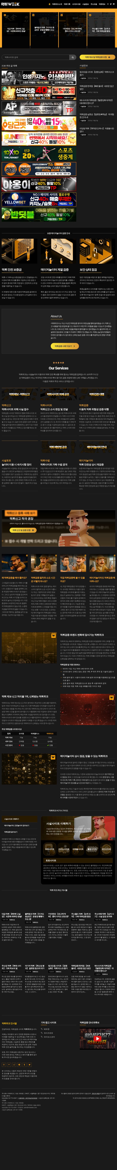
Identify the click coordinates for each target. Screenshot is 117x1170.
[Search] (72, 57)
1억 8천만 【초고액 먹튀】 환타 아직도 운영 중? (58, 915)
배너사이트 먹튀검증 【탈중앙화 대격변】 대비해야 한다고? (103, 968)
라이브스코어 (49, 1036)
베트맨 (46, 1029)
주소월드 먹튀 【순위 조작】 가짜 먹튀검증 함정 (81, 915)
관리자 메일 (95, 1093)
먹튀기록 (5, 920)
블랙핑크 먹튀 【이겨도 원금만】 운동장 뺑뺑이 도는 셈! (34, 916)
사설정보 (83, 78)
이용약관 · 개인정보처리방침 (27, 1098)
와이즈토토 (48, 1033)
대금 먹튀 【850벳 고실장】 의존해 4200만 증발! (12, 915)
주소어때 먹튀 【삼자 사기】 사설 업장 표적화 (104, 915)
